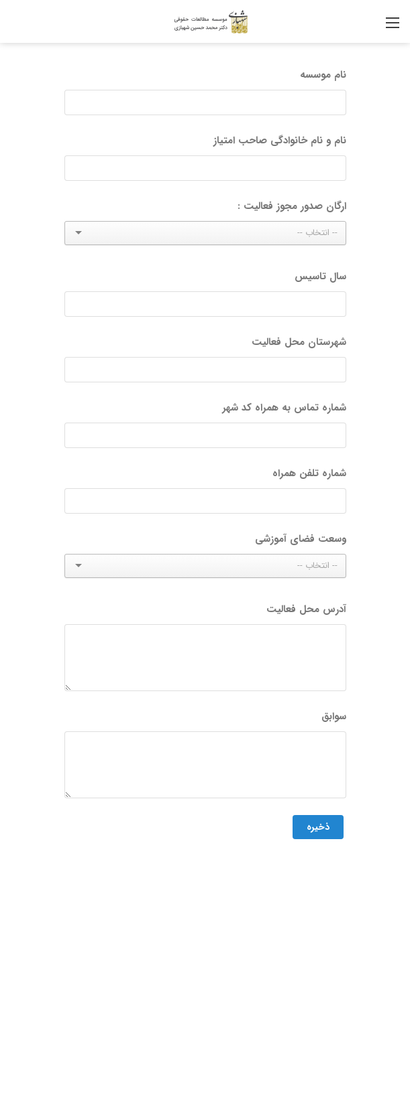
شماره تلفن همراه (309, 473)
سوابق (333, 717)
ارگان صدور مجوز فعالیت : (292, 206)
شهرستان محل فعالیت (299, 342)
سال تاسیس (320, 277)
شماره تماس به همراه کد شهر (284, 408)
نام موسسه (323, 75)
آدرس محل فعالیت (306, 609)
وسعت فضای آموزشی (300, 539)
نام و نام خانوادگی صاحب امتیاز (279, 141)
